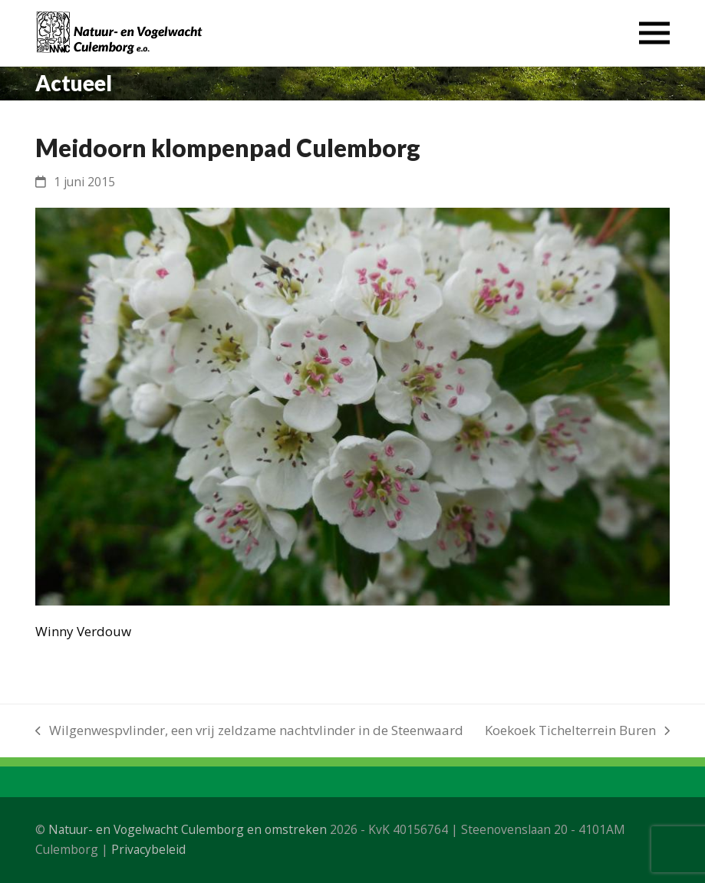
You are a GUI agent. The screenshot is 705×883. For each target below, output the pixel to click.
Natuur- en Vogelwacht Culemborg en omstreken (187, 829)
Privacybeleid (148, 849)
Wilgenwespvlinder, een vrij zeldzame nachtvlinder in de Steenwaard (249, 731)
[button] (654, 33)
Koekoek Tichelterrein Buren (577, 731)
